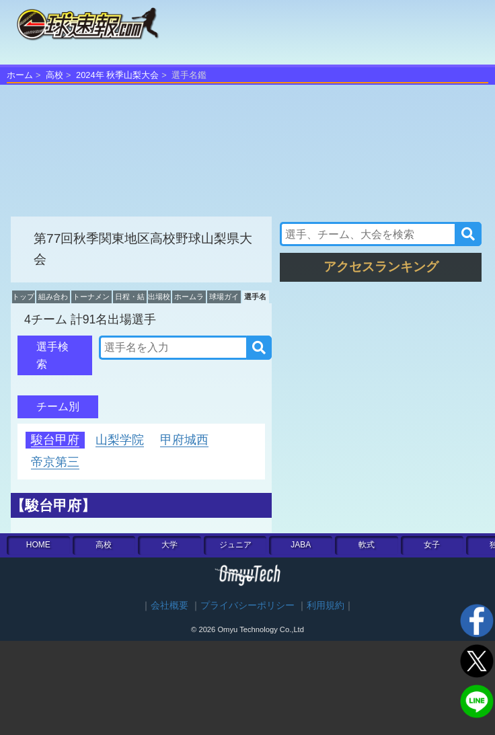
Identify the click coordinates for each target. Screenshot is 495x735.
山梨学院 (120, 440)
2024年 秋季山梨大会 (117, 75)
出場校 (159, 297)
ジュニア (235, 544)
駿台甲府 (55, 440)
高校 (54, 75)
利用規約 (325, 606)
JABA (301, 544)
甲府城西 (184, 440)
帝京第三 (55, 462)
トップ (23, 297)
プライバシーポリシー (247, 606)
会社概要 (169, 606)
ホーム (20, 75)
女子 (432, 544)
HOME (38, 544)
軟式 (366, 544)
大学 (169, 544)
